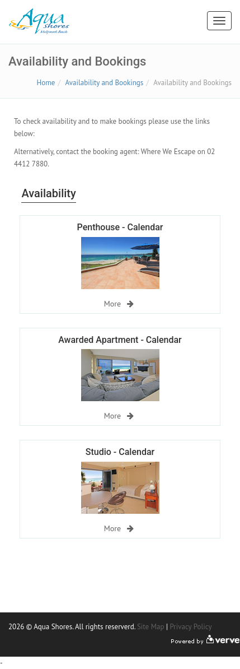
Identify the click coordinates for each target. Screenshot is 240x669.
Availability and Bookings (104, 82)
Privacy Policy (190, 626)
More (119, 304)
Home (46, 82)
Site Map (150, 626)
